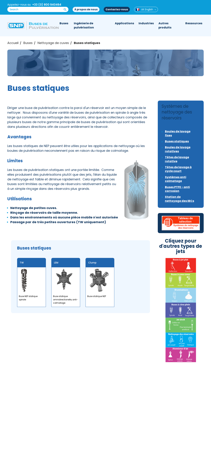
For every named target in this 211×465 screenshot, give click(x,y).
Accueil (12, 43)
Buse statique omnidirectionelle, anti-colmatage (65, 299)
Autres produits (164, 25)
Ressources (193, 23)
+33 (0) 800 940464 (46, 5)
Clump (92, 262)
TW (22, 262)
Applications (124, 23)
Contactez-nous (117, 9)
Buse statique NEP (96, 296)
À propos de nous (86, 9)
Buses (64, 23)
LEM (56, 262)
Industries (146, 23)
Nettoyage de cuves (53, 43)
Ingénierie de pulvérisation (84, 25)
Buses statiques (87, 43)
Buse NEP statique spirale (28, 298)
